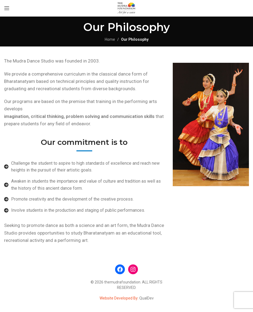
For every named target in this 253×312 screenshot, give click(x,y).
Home (110, 39)
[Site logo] (126, 8)
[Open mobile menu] (6, 8)
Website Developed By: (119, 298)
